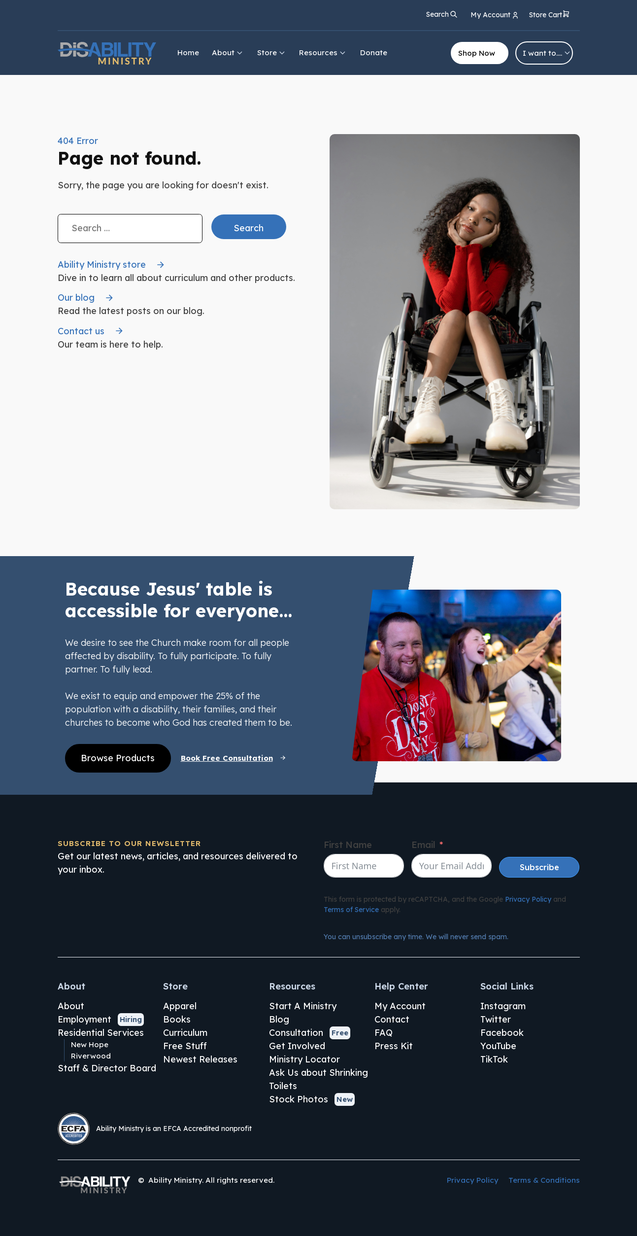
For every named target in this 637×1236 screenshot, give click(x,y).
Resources (323, 52)
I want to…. (547, 53)
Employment (84, 1019)
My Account (400, 1006)
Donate (373, 52)
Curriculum (185, 1032)
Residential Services (101, 1032)
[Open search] (442, 14)
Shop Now (476, 53)
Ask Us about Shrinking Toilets (318, 1079)
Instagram (503, 1006)
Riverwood (91, 1055)
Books (177, 1019)
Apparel (180, 1006)
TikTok (494, 1059)
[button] (549, 15)
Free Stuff (185, 1046)
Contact (391, 1019)
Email (423, 844)
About (228, 52)
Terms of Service (351, 909)
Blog (279, 1019)
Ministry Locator (304, 1059)
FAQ (383, 1032)
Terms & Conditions (544, 1180)
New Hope (89, 1044)
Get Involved (297, 1046)
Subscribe (539, 867)
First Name (348, 844)
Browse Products (118, 758)
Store (271, 52)
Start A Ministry (302, 1006)
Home (188, 52)
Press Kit (393, 1046)
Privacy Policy (528, 899)
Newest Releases (200, 1059)
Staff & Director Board (107, 1068)
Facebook (502, 1032)
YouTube (498, 1046)
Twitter (495, 1019)
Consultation (296, 1032)
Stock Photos (298, 1099)
